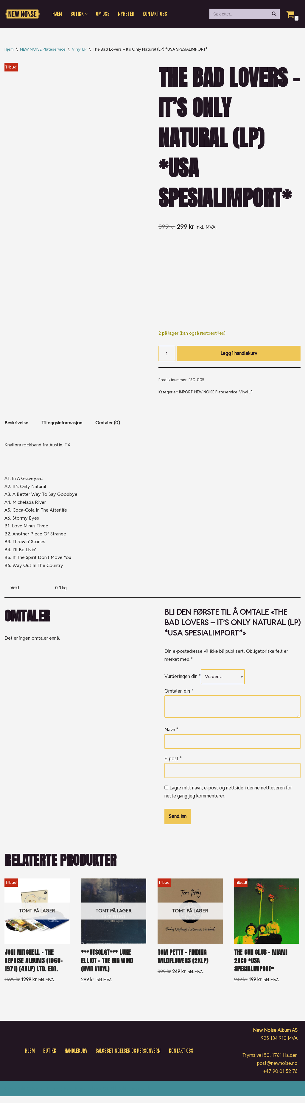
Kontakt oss (155, 14)
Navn (171, 735)
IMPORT (186, 392)
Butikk (48, 1058)
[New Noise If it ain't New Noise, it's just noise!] (22, 14)
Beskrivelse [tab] (16, 424)
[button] (86, 14)
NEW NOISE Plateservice (43, 49)
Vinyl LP (79, 49)
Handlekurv (74, 1058)
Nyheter (127, 14)
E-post (173, 765)
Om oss (103, 14)
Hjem (57, 14)
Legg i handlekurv (238, 354)
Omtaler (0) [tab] (108, 424)
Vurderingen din (182, 682)
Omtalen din (178, 697)
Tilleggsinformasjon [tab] (62, 424)
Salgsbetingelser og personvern (128, 1058)
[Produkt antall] (167, 354)
